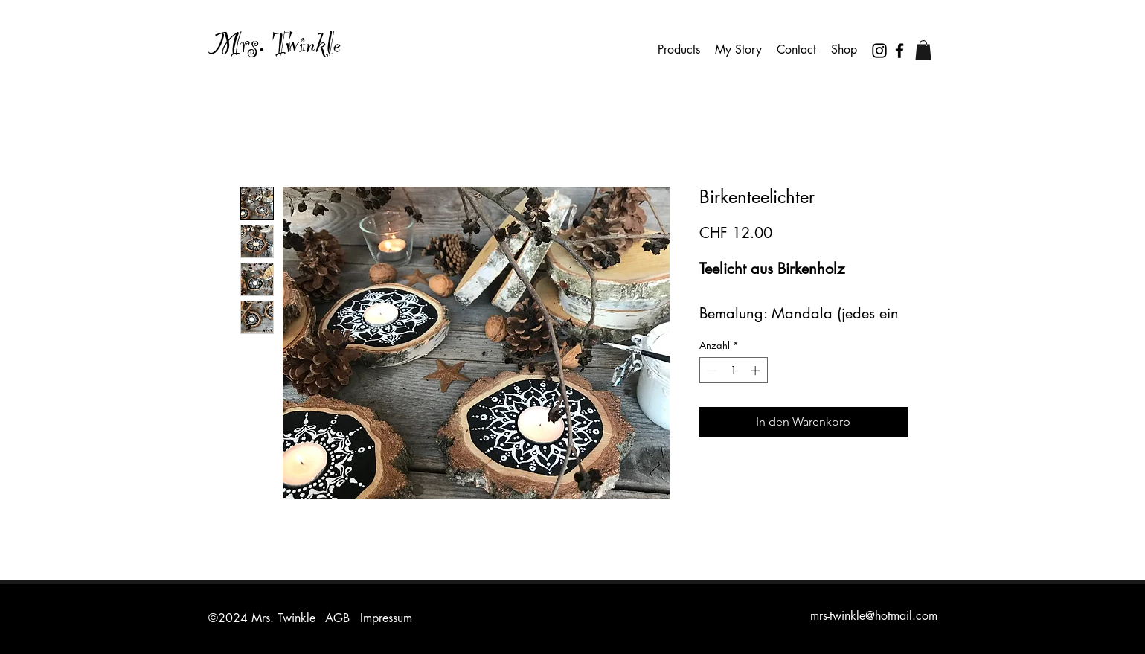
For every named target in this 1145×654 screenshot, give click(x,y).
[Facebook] (899, 50)
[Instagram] (879, 50)
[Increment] (757, 370)
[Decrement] (710, 370)
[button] (923, 50)
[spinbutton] (733, 370)
